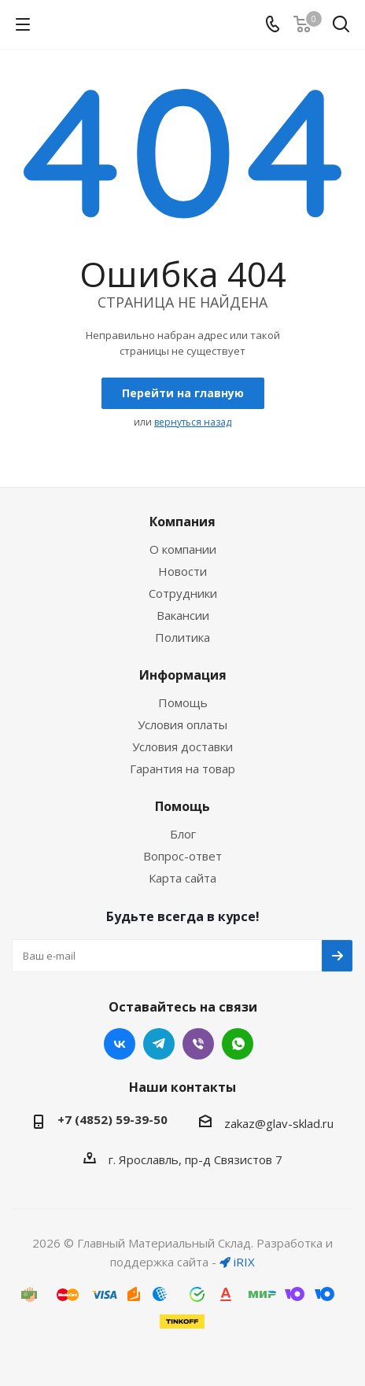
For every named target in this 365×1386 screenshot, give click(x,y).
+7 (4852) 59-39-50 (112, 1119)
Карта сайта (182, 878)
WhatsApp (237, 1044)
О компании (182, 549)
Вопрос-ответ (182, 856)
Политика (182, 637)
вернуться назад (192, 422)
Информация (183, 675)
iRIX (237, 1262)
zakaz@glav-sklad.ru (279, 1123)
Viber (198, 1044)
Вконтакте (119, 1044)
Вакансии (183, 615)
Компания (182, 521)
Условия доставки (182, 746)
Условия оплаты (182, 724)
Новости (182, 571)
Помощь (183, 702)
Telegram (159, 1044)
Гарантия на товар (182, 768)
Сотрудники (183, 593)
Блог (183, 834)
